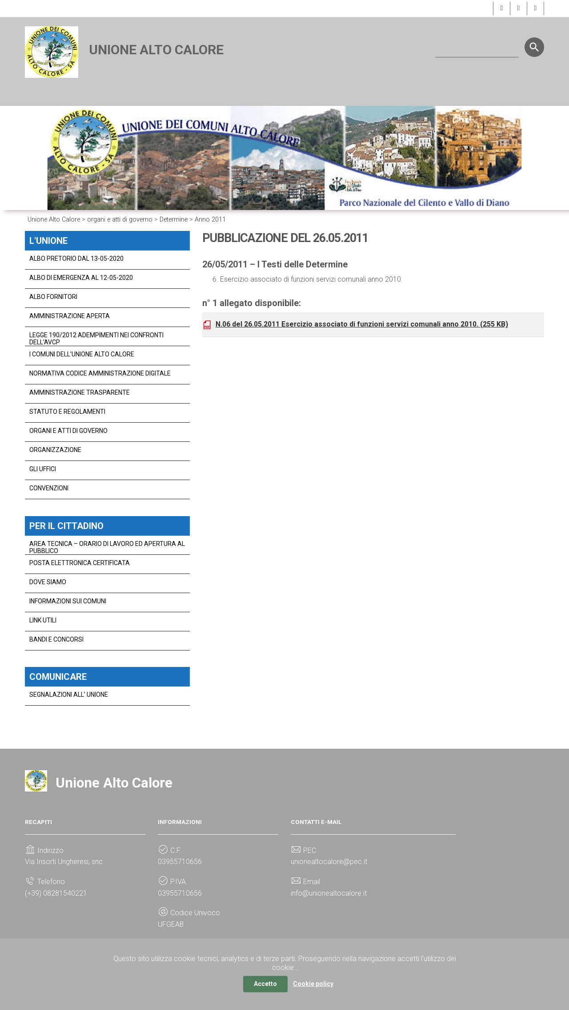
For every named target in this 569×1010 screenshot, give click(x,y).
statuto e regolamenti (67, 423)
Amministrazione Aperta (69, 327)
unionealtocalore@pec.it (330, 874)
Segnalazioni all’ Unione (68, 707)
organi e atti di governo (68, 442)
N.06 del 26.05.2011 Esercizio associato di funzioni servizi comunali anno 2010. (363, 336)
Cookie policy (313, 983)
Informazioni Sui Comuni (67, 613)
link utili (42, 632)
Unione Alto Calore (161, 50)
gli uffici (42, 481)
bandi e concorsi (56, 651)
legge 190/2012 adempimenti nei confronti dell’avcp (96, 350)
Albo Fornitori (53, 308)
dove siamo (47, 594)
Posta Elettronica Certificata (79, 574)
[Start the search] (534, 47)
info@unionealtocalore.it (330, 906)
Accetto (265, 983)
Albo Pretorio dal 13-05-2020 (76, 270)
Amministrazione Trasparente (79, 404)
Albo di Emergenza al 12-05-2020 (81, 289)
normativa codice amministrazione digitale (100, 385)
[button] (502, 8)
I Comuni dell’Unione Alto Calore (81, 366)
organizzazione (55, 461)
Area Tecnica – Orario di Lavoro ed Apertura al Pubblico (107, 559)
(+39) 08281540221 (56, 906)
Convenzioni (48, 500)
